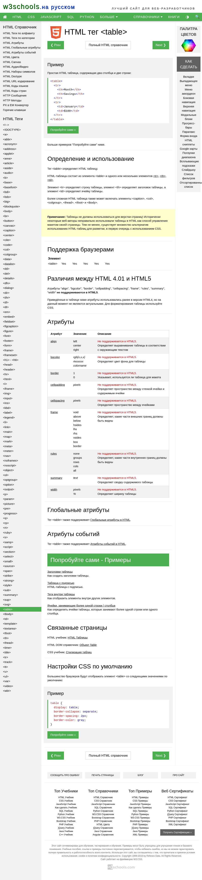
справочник (108, 45)
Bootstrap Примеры (140, 821)
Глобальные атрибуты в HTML (110, 519)
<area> (7, 158)
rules (54, 453)
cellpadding (58, 384)
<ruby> (7, 532)
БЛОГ (141, 775)
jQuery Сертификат (177, 814)
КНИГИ (174, 17)
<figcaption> (10, 326)
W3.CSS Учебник (66, 817)
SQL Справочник (103, 807)
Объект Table (88, 644)
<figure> (8, 331)
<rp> (6, 523)
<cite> (7, 239)
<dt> (6, 307)
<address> (9, 148)
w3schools (39, 6)
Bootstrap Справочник (103, 817)
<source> (9, 566)
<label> (7, 412)
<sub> (7, 590)
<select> (8, 556)
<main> (7, 431)
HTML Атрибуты (13, 42)
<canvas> (9, 225)
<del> (6, 273)
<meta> (8, 446)
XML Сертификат (177, 824)
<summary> (10, 594)
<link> (7, 427)
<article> (8, 163)
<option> (8, 484)
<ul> (5, 676)
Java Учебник (66, 831)
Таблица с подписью (60, 583)
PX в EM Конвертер (16, 105)
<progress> (10, 513)
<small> (8, 561)
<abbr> (7, 139)
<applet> (8, 153)
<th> (6, 638)
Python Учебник (66, 814)
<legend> (9, 417)
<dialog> (8, 287)
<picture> (9, 503)
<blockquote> (11, 206)
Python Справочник (103, 811)
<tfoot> (7, 633)
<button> (8, 220)
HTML (17, 17)
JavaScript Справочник (103, 804)
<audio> (8, 172)
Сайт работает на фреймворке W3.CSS (121, 859)
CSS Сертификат (177, 801)
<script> (8, 546)
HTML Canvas (12, 62)
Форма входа (188, 135)
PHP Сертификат (177, 817)
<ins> (6, 403)
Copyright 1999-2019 (132, 856)
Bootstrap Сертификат (177, 821)
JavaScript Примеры (140, 804)
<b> (5, 177)
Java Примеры (140, 831)
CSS (31, 17)
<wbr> (7, 690)
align (54, 341)
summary (56, 477)
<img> (7, 393)
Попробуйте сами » (63, 129)
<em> (6, 312)
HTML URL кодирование (19, 81)
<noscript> (9, 465)
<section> (9, 551)
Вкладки (188, 76)
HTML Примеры (140, 797)
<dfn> (6, 283)
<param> (8, 498)
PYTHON (87, 17)
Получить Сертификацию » (177, 832)
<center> (8, 235)
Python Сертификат (177, 811)
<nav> (7, 455)
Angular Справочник (103, 834)
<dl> (5, 302)
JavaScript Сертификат (177, 804)
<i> (5, 383)
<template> (10, 623)
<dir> (6, 292)
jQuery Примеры (140, 828)
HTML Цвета (11, 57)
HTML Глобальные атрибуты (21, 47)
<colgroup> (10, 254)
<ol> (5, 475)
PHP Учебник (66, 824)
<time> (7, 647)
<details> (8, 278)
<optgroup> (10, 479)
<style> (7, 585)
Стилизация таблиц (79, 652)
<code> (7, 244)
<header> (9, 369)
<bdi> (6, 192)
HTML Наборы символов (19, 71)
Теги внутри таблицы (61, 594)
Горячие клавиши (14, 110)
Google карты (188, 148)
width (54, 489)
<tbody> (8, 614)
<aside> (8, 168)
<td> (6, 618)
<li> (5, 422)
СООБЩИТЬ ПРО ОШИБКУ (64, 775)
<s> (5, 537)
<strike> (8, 575)
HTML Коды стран (14, 90)
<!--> (6, 124)
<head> (8, 364)
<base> (7, 182)
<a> (5, 134)
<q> (5, 518)
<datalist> (9, 264)
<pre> (6, 508)
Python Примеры (140, 814)
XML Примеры (140, 834)
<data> (7, 259)
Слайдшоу (188, 169)
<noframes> (10, 460)
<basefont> (10, 187)
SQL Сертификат (177, 807)
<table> (7, 609)
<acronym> (10, 144)
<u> (5, 671)
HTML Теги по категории (19, 37)
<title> (7, 652)
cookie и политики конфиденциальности (100, 856)
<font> (7, 335)
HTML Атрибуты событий (19, 52)
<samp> (8, 542)
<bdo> (7, 196)
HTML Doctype (12, 76)
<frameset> (10, 355)
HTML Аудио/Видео (15, 66)
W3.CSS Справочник (103, 814)
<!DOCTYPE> (12, 129)
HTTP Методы (12, 100)
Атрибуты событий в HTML (107, 543)
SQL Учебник (66, 811)
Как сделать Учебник (66, 807)
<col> (6, 249)
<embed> (9, 316)
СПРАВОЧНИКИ (148, 17)
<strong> (8, 580)
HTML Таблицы (78, 637)
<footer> (8, 340)
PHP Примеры (140, 824)
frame (54, 412)
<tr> (5, 657)
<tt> (5, 666)
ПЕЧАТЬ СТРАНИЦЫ (103, 775)
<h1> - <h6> (10, 359)
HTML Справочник (103, 797)
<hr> (6, 374)
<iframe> (8, 388)
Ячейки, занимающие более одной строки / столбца (81, 605)
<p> (5, 494)
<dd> (6, 268)
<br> (6, 216)
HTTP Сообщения (14, 95)
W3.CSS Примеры (140, 817)
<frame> (8, 350)
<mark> (8, 441)
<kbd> (7, 407)
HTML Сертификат (177, 797)
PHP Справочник (103, 821)
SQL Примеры (140, 811)
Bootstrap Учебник (65, 821)
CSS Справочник (103, 801)
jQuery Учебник (66, 828)
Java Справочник (103, 831)
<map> (7, 436)
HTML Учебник (66, 797)
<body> (7, 211)
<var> (6, 681)
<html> (7, 379)
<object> (8, 470)
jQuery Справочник (103, 828)
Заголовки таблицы (60, 571)
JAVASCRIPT (51, 17)
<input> (7, 398)
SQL (70, 17)
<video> (8, 686)
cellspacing (58, 400)
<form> (7, 345)
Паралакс (188, 131)
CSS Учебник (66, 801)
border (55, 373)
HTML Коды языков (15, 85)
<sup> (7, 599)
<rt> (5, 527)
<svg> (7, 604)
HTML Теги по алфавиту (19, 33)
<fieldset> (9, 321)
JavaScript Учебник (66, 804)
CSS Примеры (140, 801)
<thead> (8, 642)
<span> (7, 570)
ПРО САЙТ (178, 775)
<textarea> (10, 628)
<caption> (9, 230)
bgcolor (55, 357)
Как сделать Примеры (140, 807)
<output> (8, 489)
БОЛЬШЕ (109, 17)
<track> (7, 662)
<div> (6, 297)
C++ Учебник (66, 834)
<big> (6, 201)
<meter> (8, 451)
